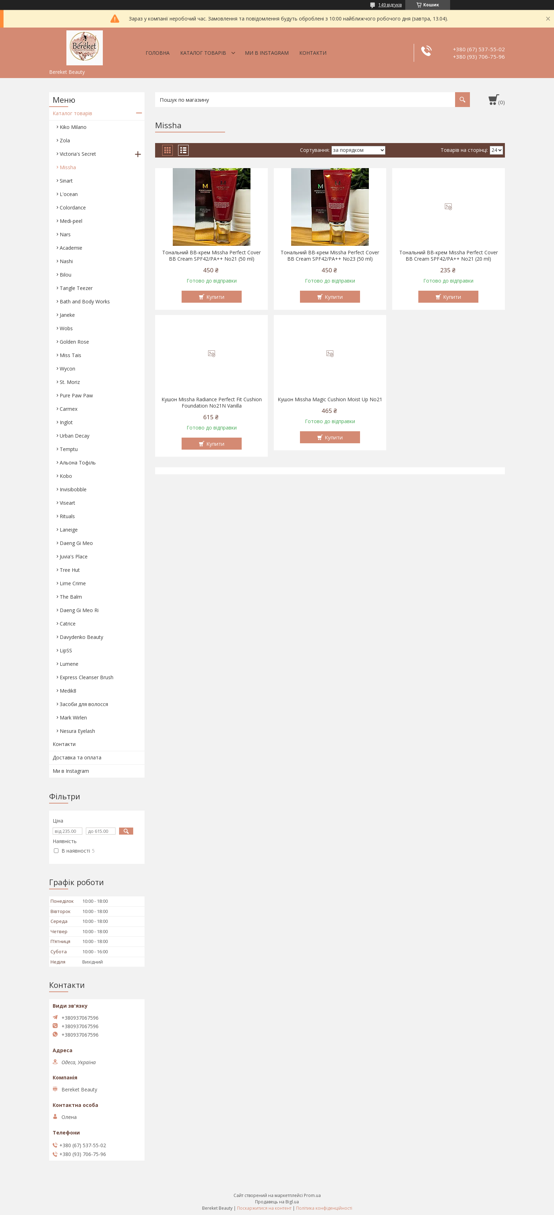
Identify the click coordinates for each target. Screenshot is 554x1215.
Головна (158, 52)
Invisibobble (73, 489)
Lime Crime (73, 583)
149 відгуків (390, 5)
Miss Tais (70, 355)
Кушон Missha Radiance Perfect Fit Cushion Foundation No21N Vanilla (211, 402)
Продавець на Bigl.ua (277, 1202)
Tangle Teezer (76, 288)
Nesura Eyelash (77, 731)
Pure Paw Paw (76, 395)
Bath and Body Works (85, 301)
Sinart (66, 180)
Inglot (66, 422)
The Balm (71, 596)
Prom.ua (312, 1195)
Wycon (67, 368)
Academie (71, 247)
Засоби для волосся (84, 704)
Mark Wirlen (73, 717)
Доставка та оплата (77, 757)
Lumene (69, 663)
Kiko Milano (73, 127)
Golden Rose (74, 341)
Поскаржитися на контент (264, 1208)
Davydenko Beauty (81, 637)
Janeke (67, 315)
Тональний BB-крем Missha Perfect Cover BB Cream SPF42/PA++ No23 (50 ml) (330, 255)
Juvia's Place (74, 556)
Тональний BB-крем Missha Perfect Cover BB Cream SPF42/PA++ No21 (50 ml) (211, 255)
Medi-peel (71, 221)
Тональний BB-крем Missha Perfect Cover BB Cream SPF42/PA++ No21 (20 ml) (448, 255)
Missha (68, 167)
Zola (65, 140)
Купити (215, 296)
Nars (65, 234)
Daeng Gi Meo (76, 543)
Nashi (66, 261)
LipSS (66, 650)
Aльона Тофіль (78, 462)
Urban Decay (74, 435)
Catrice (68, 623)
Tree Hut (70, 570)
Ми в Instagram (267, 52)
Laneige (69, 529)
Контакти (312, 52)
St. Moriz (70, 382)
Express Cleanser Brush (86, 677)
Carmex (68, 408)
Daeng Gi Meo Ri (79, 610)
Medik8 (68, 690)
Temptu (69, 449)
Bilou (65, 274)
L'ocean (69, 194)
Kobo (66, 476)
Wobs (66, 328)
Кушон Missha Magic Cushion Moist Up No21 (330, 399)
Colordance (73, 207)
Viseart (67, 502)
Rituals (67, 516)
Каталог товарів (203, 52)
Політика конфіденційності (324, 1208)
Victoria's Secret (78, 153)
